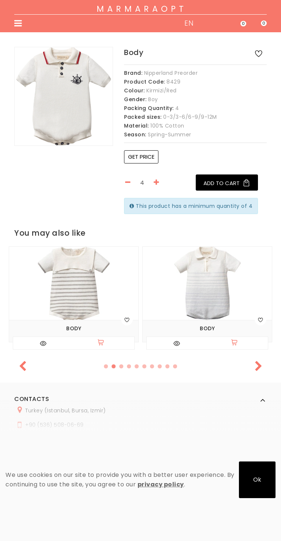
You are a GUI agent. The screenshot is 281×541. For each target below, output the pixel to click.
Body (73, 328)
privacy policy (161, 484)
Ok (257, 479)
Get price (141, 157)
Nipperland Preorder (171, 73)
